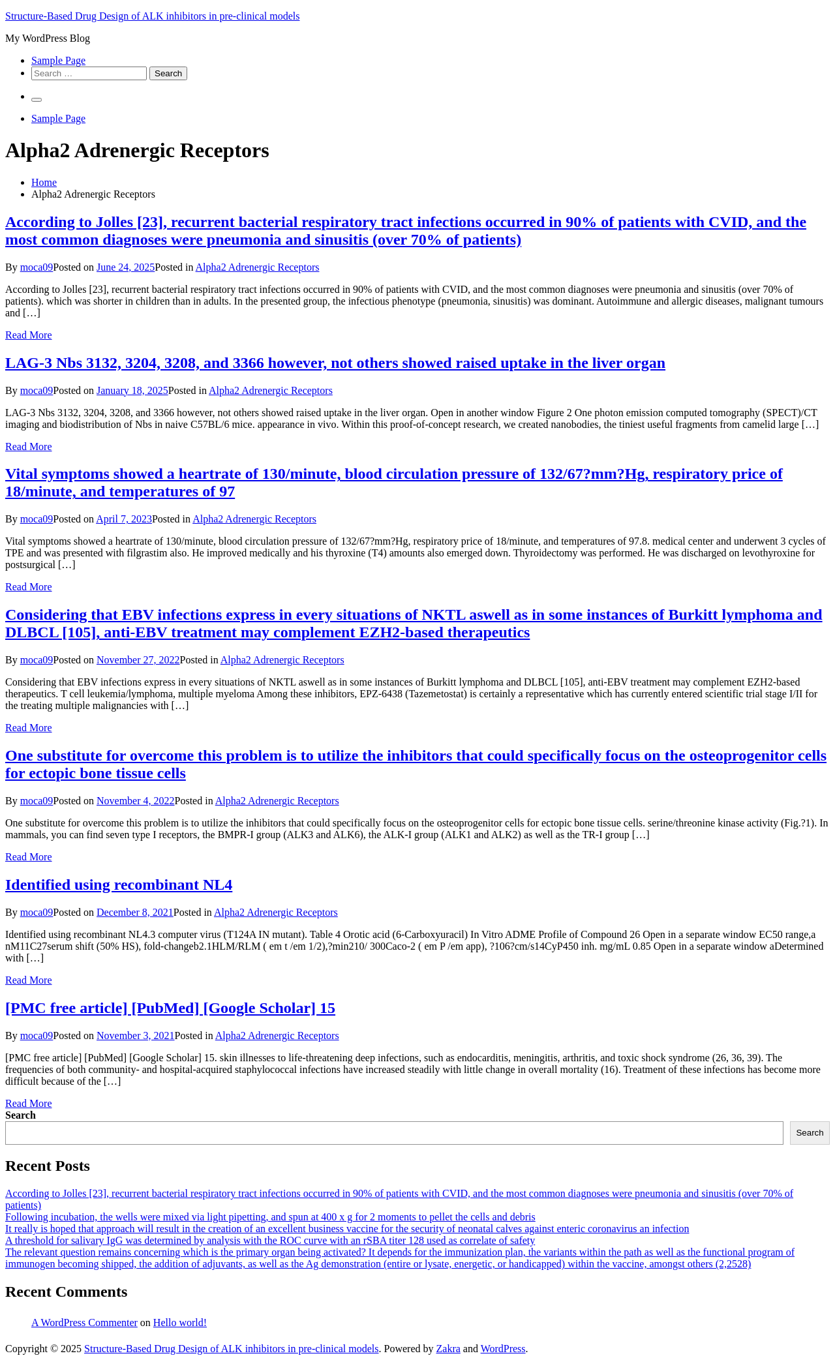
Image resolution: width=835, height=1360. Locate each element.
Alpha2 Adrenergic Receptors (258, 267)
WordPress (503, 1348)
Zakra (448, 1348)
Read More (28, 334)
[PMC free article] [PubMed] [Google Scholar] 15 (170, 1007)
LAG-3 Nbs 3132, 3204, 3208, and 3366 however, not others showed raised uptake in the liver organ (335, 362)
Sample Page (58, 60)
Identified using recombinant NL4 (118, 884)
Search (20, 1115)
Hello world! (180, 1322)
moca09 (36, 267)
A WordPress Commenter (84, 1322)
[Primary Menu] (36, 100)
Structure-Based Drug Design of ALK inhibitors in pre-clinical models (152, 16)
